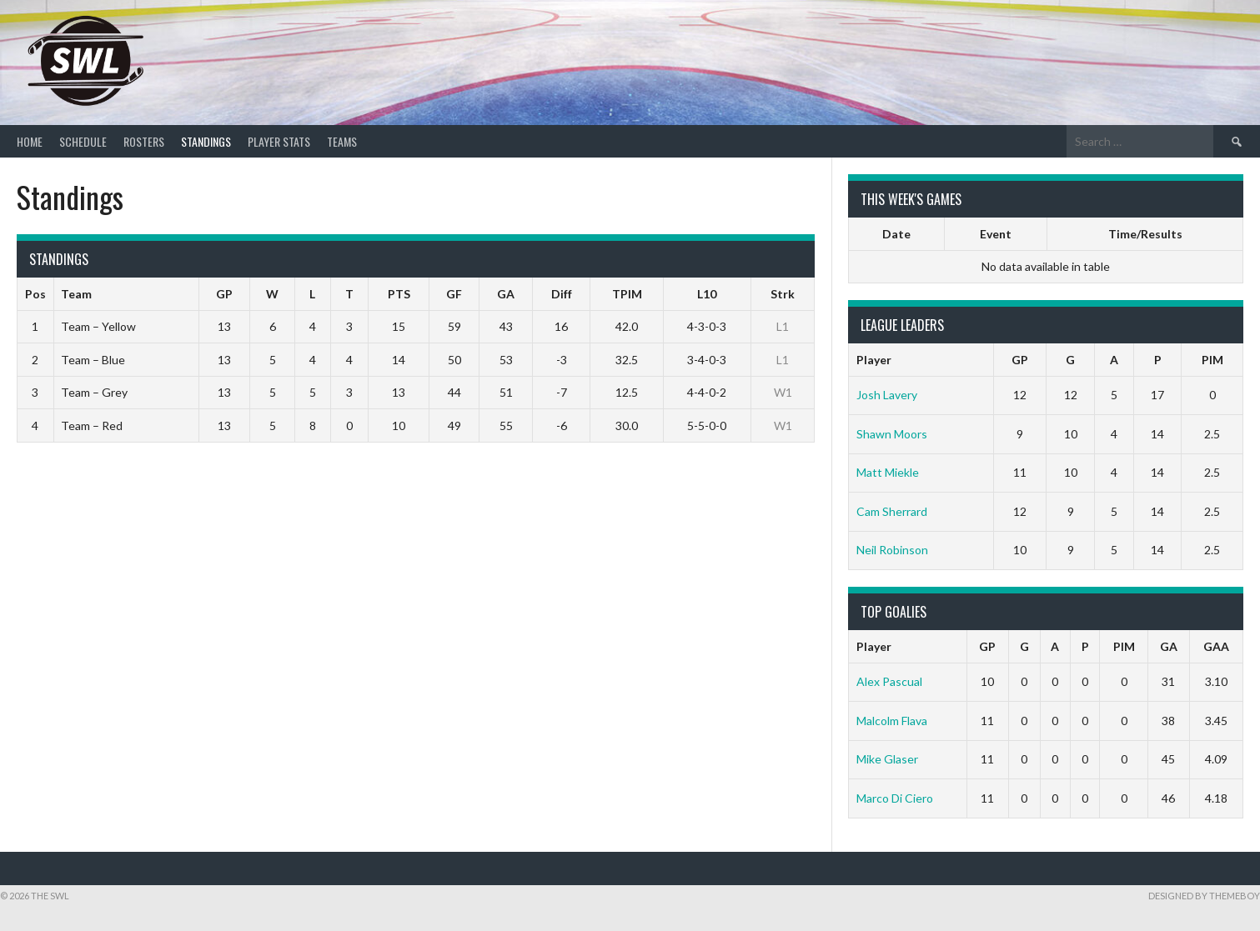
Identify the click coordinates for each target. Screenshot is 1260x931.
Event (996, 234)
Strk (783, 294)
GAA (1216, 646)
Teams (342, 141)
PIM (1212, 360)
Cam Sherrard (891, 511)
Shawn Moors (891, 434)
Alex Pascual (889, 681)
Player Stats (279, 141)
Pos (35, 294)
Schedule (83, 141)
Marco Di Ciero (894, 798)
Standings (206, 141)
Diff (561, 294)
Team (76, 294)
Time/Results (1145, 234)
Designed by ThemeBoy (1204, 895)
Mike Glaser (887, 759)
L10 (706, 294)
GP (224, 294)
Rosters (143, 141)
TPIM (627, 294)
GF (454, 294)
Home (30, 141)
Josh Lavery (886, 395)
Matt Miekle (887, 472)
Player (873, 360)
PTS (399, 294)
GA (506, 294)
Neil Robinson (892, 550)
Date (896, 234)
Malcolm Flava (891, 720)
